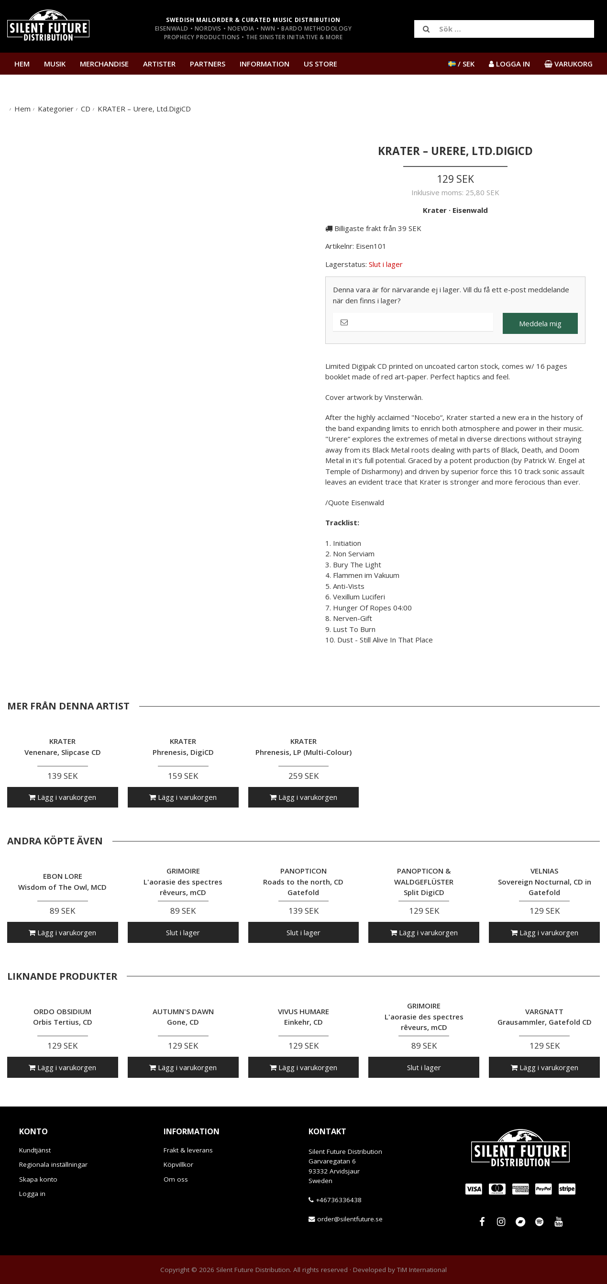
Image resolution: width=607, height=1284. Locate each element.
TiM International (422, 1269)
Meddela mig (540, 323)
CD (85, 108)
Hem (22, 63)
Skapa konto (38, 1179)
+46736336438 (339, 1199)
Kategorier (56, 108)
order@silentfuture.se (350, 1219)
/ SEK (461, 63)
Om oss (176, 1179)
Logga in (32, 1193)
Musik (55, 63)
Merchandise (104, 63)
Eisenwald (470, 210)
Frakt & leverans (188, 1150)
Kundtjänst (35, 1150)
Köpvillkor (178, 1164)
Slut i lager (183, 932)
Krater (435, 210)
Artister (159, 63)
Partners (207, 63)
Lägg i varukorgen (62, 797)
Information (264, 63)
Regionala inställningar (53, 1164)
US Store (320, 63)
